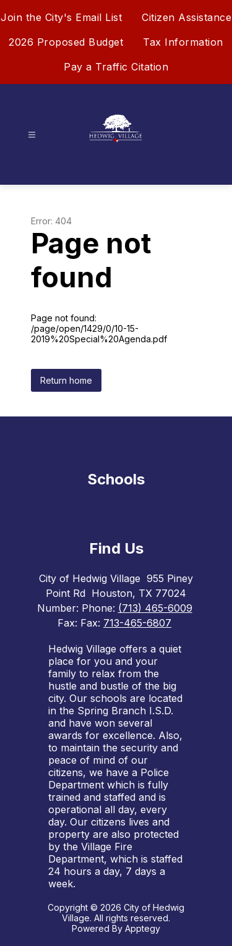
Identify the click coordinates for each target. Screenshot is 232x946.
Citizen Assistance (186, 17)
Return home (66, 380)
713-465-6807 (137, 623)
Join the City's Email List (61, 17)
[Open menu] (32, 135)
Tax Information (183, 42)
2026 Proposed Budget (66, 42)
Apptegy (142, 928)
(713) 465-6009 (155, 608)
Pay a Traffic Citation (116, 67)
